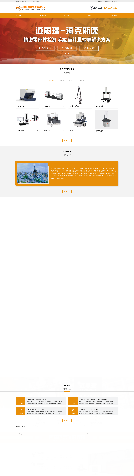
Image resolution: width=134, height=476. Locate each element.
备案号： (76, 471)
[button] (64, 62)
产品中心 (43, 15)
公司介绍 (67, 15)
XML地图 (100, 1)
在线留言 (107, 1)
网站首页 (19, 15)
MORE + (67, 140)
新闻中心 (91, 15)
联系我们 (115, 15)
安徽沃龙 (71, 474)
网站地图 (114, 1)
